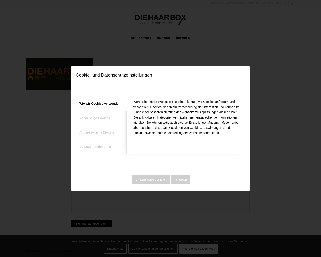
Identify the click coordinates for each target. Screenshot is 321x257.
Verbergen (180, 179)
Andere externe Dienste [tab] (96, 132)
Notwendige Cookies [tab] (94, 118)
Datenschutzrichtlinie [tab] (95, 146)
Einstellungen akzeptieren (151, 179)
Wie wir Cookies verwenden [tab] (99, 103)
